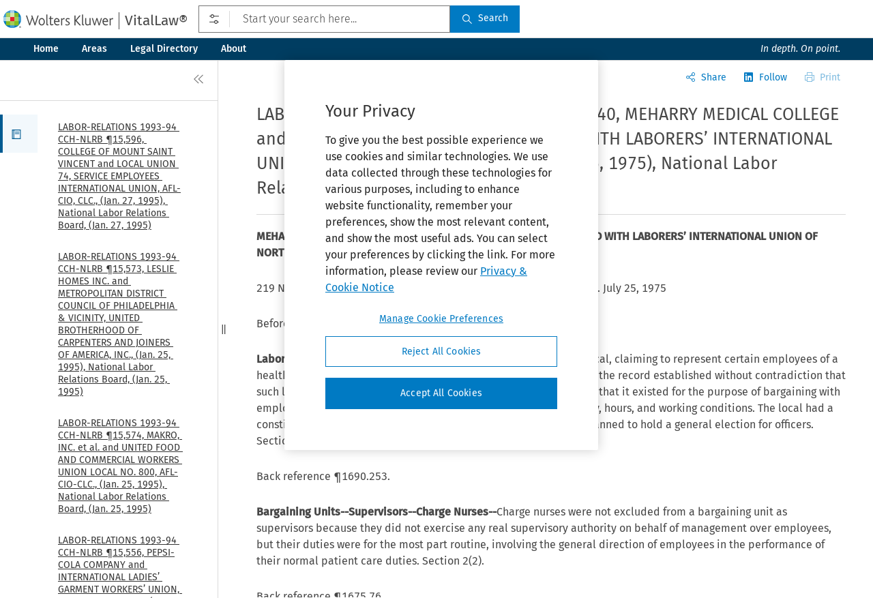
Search (485, 18)
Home (46, 49)
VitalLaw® (156, 20)
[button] (19, 134)
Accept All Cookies (441, 393)
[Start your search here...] (324, 19)
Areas (94, 49)
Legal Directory (164, 49)
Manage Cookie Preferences (441, 319)
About (233, 49)
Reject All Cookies (442, 351)
